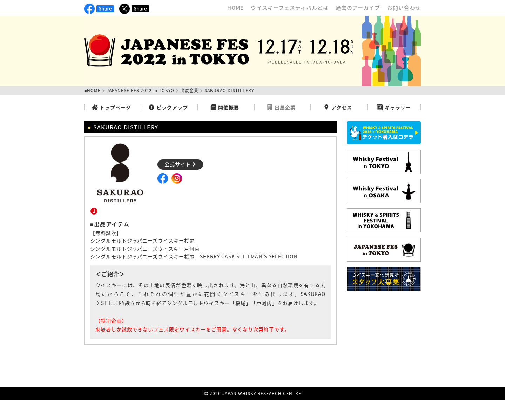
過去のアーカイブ (358, 8)
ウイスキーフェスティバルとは (290, 8)
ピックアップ (168, 107)
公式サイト (180, 164)
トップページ (111, 107)
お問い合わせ (404, 8)
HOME (235, 8)
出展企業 (189, 90)
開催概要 (224, 107)
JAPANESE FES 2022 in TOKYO (140, 90)
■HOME (92, 90)
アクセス (337, 107)
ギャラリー (394, 107)
